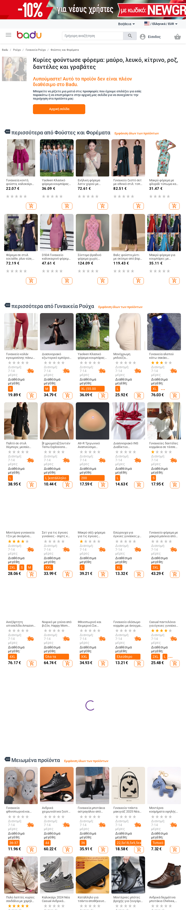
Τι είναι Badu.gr (16, 891)
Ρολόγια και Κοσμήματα (166, 886)
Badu (5, 49)
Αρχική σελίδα (59, 109)
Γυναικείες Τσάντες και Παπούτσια (74, 898)
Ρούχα (17, 49)
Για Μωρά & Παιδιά (106, 886)
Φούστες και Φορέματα (65, 49)
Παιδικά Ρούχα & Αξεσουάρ (108, 896)
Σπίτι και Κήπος (134, 886)
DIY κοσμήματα (167, 895)
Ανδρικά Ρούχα (46, 899)
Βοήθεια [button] (126, 24)
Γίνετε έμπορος (16, 899)
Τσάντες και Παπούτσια (75, 886)
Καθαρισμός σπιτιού (135, 896)
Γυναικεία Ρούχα (36, 49)
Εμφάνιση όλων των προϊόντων (137, 133)
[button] (8, 34)
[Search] (92, 36)
